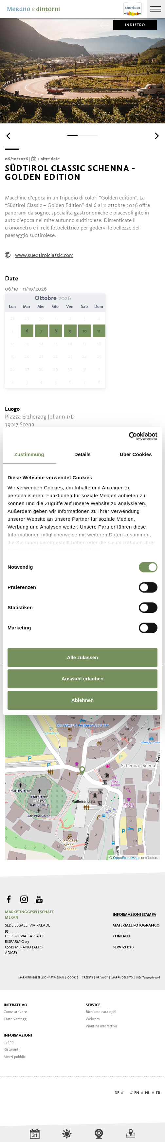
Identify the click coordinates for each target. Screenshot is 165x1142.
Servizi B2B (123, 947)
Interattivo (15, 1005)
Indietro (129, 25)
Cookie (72, 977)
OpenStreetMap (126, 858)
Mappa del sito (122, 977)
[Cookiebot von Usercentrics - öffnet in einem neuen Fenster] (128, 436)
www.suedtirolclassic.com (39, 255)
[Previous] (8, 136)
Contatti (121, 936)
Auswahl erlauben (82, 678)
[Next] (156, 136)
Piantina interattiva (101, 1026)
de (117, 1093)
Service (93, 1005)
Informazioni (18, 1036)
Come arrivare (15, 1012)
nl (147, 1093)
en (136, 1093)
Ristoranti (11, 1050)
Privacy (102, 977)
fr (158, 1093)
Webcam (93, 1019)
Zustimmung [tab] (29, 454)
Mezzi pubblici (15, 1057)
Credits (87, 977)
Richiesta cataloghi (101, 1012)
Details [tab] (82, 454)
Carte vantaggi (16, 1019)
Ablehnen (82, 700)
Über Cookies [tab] (136, 454)
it (126, 1093)
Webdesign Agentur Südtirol (13, 1093)
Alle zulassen (82, 657)
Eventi (9, 1042)
